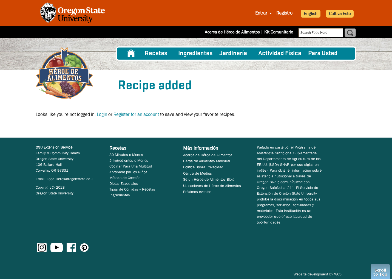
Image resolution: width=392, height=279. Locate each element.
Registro (284, 13)
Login (102, 114)
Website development (311, 274)
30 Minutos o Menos (126, 154)
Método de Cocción (125, 177)
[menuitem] (131, 53)
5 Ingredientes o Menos (128, 160)
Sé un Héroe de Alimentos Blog (208, 179)
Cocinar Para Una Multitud (130, 166)
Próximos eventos (197, 191)
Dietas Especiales (123, 183)
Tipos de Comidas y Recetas (132, 189)
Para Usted (322, 53)
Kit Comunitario (278, 32)
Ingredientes (195, 53)
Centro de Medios (197, 173)
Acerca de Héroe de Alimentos (232, 32)
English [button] (310, 13)
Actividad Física (279, 53)
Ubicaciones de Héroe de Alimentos (212, 185)
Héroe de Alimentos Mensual (206, 160)
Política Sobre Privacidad (203, 166)
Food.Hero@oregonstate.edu (70, 178)
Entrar (261, 13)
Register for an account (136, 114)
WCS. (338, 274)
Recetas (156, 53)
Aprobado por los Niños (128, 171)
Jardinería (233, 53)
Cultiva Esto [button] (340, 13)
